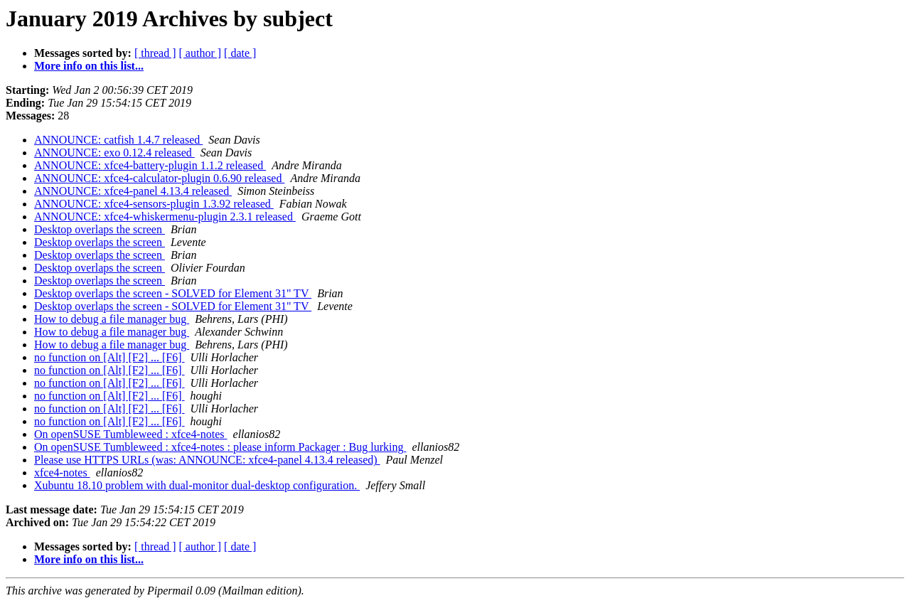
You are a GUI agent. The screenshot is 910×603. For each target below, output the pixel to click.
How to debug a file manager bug (111, 319)
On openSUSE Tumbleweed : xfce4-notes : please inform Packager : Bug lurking (220, 447)
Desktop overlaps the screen (99, 229)
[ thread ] (155, 53)
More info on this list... (89, 66)
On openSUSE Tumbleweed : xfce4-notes (131, 434)
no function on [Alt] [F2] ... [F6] (109, 357)
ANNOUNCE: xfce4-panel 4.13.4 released (133, 191)
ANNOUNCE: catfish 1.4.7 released (118, 140)
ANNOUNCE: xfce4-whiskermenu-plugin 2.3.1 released (165, 216)
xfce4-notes (62, 472)
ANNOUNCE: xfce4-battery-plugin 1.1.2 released (150, 165)
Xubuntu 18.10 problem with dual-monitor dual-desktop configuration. (197, 485)
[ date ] (240, 53)
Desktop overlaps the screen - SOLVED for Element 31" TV (172, 293)
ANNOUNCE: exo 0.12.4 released (114, 152)
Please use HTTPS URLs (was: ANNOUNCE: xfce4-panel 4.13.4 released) (207, 460)
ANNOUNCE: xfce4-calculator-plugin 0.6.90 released (159, 178)
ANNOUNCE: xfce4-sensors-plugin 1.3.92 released (154, 204)
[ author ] (200, 53)
